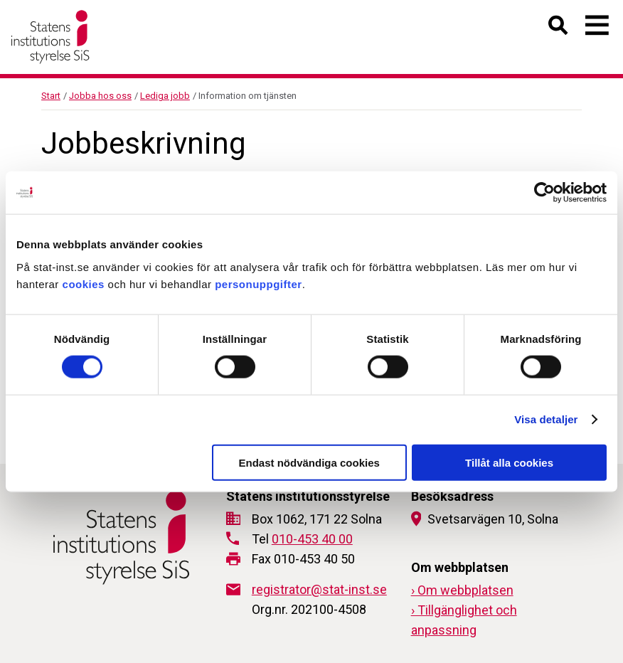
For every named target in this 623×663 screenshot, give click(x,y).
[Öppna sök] (558, 28)
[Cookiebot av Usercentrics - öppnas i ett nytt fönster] (544, 192)
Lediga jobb (165, 95)
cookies (84, 283)
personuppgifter (258, 283)
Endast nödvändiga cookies (308, 462)
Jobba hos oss (100, 95)
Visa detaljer (545, 419)
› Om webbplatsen (462, 590)
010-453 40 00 (312, 538)
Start (50, 95)
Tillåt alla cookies (509, 462)
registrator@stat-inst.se (319, 589)
